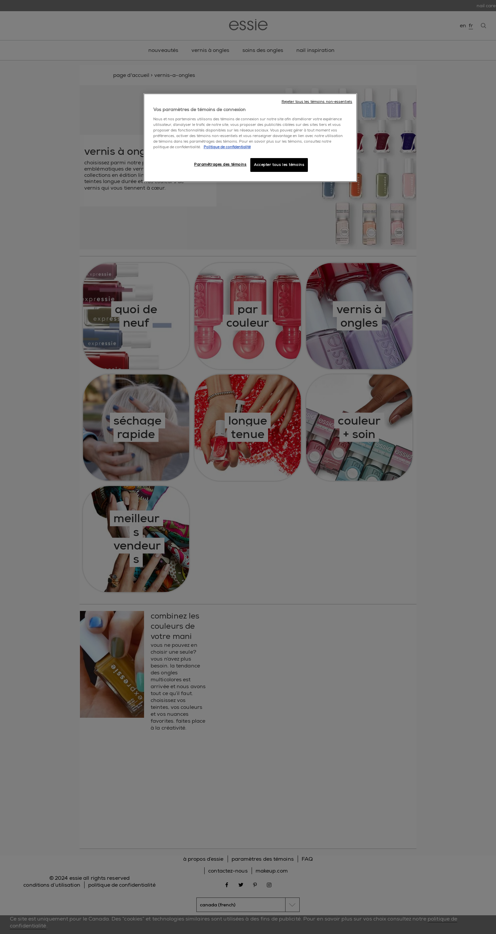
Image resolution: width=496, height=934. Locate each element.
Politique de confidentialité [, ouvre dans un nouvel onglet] (227, 147)
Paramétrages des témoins (220, 164)
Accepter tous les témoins (279, 164)
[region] (250, 137)
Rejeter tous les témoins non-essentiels (317, 102)
